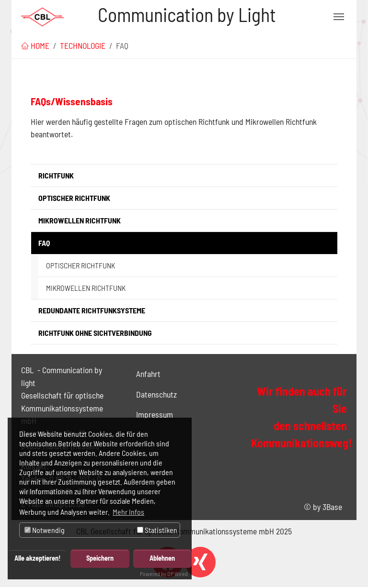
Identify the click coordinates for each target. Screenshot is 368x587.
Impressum (154, 414)
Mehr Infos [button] (128, 511)
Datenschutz (156, 394)
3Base (332, 506)
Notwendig (44, 529)
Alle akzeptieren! (37, 558)
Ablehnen (162, 558)
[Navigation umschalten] (339, 17)
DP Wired (177, 573)
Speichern (100, 558)
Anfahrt (148, 373)
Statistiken (157, 529)
